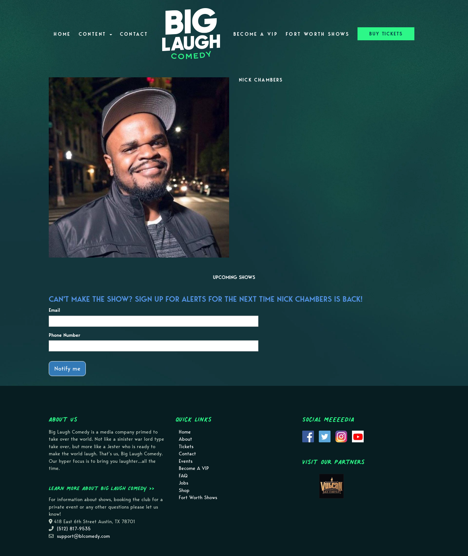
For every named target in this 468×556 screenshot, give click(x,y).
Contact (134, 34)
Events (185, 461)
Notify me (67, 368)
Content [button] (95, 34)
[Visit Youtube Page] (358, 436)
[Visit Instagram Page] (341, 436)
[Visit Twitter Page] (325, 436)
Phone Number (64, 335)
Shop (184, 490)
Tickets (186, 446)
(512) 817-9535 (74, 529)
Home (62, 34)
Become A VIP (255, 34)
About (185, 439)
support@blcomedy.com (83, 536)
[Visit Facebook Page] (308, 436)
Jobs (183, 483)
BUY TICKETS (386, 34)
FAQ (183, 476)
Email (54, 310)
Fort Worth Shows (318, 34)
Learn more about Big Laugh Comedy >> (101, 488)
